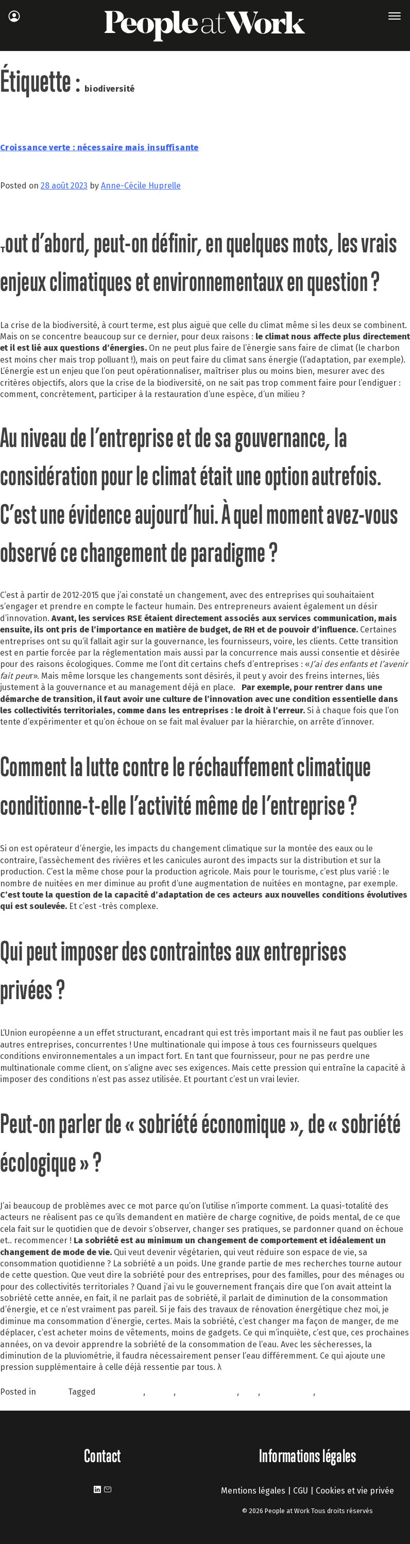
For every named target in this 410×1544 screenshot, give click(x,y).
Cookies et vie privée (355, 1491)
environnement (207, 1392)
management (287, 1392)
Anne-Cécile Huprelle (141, 186)
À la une (53, 1392)
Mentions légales (253, 1491)
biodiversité (120, 1392)
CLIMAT (160, 1392)
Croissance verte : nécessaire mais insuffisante (99, 147)
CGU (300, 1491)
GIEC (249, 1392)
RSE (324, 1392)
